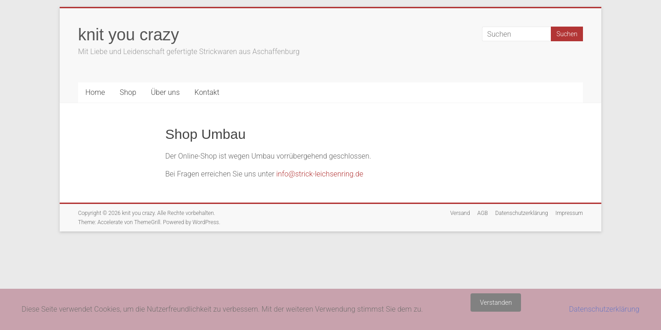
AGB (482, 213)
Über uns (165, 92)
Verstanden (496, 302)
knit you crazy (128, 34)
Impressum (569, 213)
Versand (460, 213)
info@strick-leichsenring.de (319, 174)
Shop (128, 92)
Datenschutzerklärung (521, 213)
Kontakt (206, 92)
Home (95, 92)
